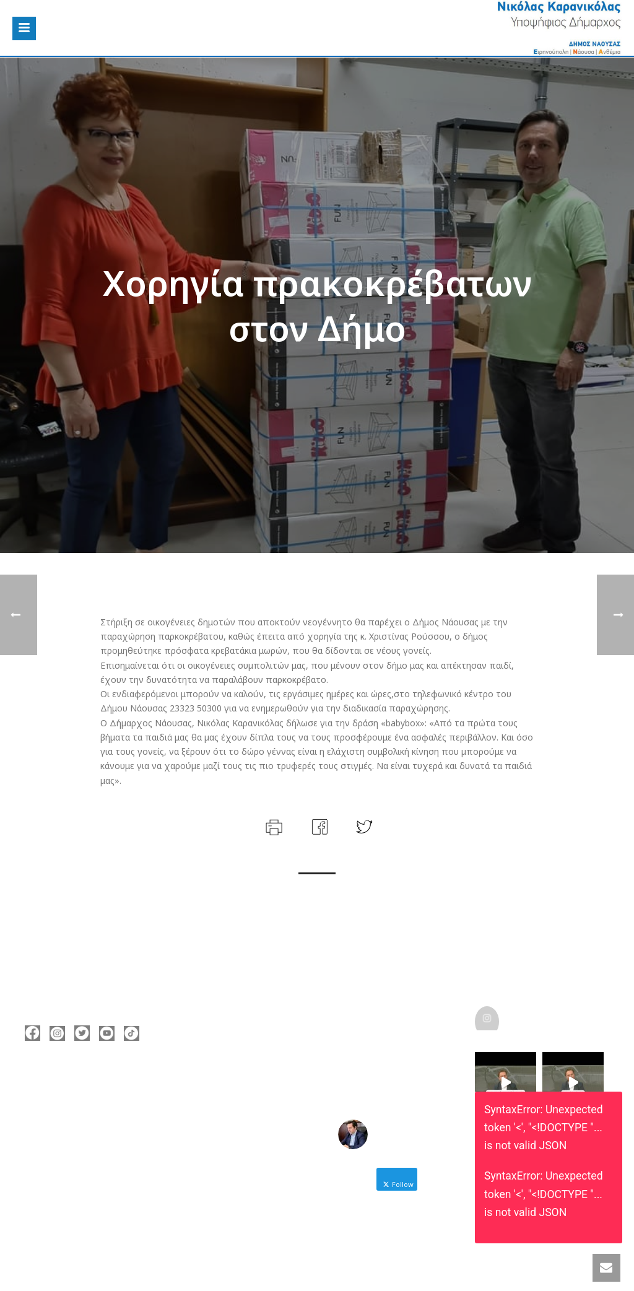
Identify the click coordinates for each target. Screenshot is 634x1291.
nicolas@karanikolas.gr (92, 1139)
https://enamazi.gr (82, 1158)
